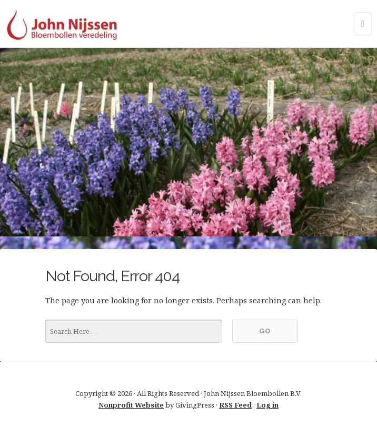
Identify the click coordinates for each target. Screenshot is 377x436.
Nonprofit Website (131, 405)
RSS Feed (235, 405)
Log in (267, 405)
